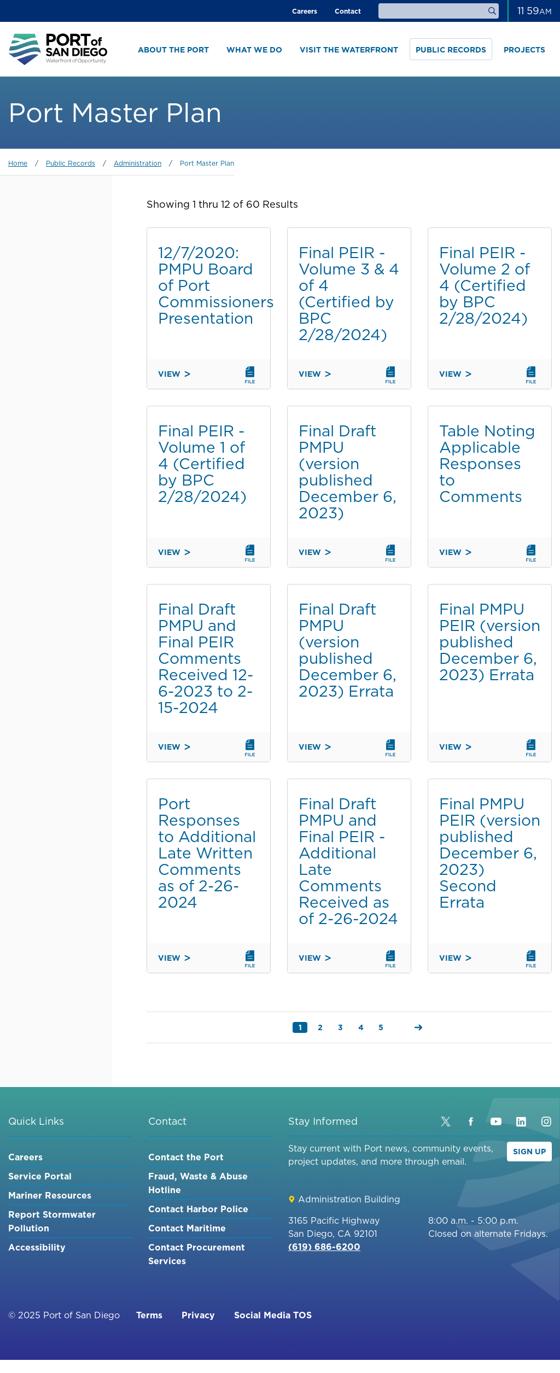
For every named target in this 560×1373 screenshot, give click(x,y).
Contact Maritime (187, 1228)
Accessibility (37, 1247)
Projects (524, 49)
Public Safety (51, 596)
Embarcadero (51, 347)
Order (22, 713)
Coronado (44, 459)
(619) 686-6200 (324, 1247)
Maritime (40, 549)
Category (30, 278)
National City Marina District (56, 372)
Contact (348, 11)
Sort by (25, 661)
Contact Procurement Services (196, 1254)
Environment (50, 634)
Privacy (198, 1315)
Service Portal (40, 1176)
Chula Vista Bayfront (47, 484)
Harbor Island (54, 440)
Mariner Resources (49, 1195)
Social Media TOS (273, 1315)
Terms (149, 1315)
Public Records (451, 49)
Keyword (29, 226)
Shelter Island (54, 421)
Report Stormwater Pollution (52, 1221)
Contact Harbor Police (198, 1209)
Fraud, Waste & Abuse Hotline (198, 1183)
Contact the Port (186, 1157)
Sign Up (529, 1151)
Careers (304, 11)
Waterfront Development (50, 574)
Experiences (47, 615)
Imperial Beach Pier (54, 399)
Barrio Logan (51, 505)
